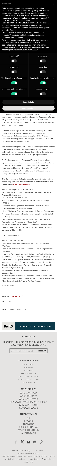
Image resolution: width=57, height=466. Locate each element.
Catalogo (28, 421)
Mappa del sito (34, 459)
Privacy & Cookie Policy (28, 430)
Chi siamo (28, 368)
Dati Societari (9, 459)
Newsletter (28, 424)
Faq (28, 418)
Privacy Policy (47, 459)
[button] (54, 4)
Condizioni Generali (28, 427)
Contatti (28, 371)
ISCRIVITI (42, 351)
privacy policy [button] (33, 11)
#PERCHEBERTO (29, 383)
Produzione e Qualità (28, 377)
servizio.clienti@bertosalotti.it (28, 454)
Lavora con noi (28, 374)
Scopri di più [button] (28, 102)
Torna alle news (8, 286)
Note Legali (21, 459)
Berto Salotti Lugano (28, 408)
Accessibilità (28, 462)
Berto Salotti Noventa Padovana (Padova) (29, 402)
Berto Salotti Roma (28, 396)
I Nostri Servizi (28, 365)
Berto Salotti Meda (28, 393)
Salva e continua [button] (28, 108)
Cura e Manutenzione (28, 380)
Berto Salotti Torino (28, 399)
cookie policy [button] (25, 20)
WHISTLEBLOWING (28, 433)
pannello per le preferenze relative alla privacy (20, 50)
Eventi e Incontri (17, 309)
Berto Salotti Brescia (28, 405)
